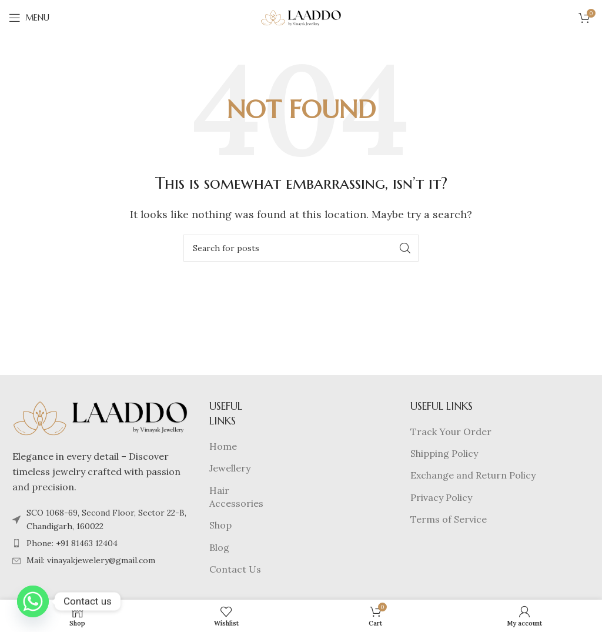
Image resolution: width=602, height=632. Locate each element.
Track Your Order (450, 431)
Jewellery (229, 468)
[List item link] (100, 543)
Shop (220, 525)
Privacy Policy (441, 497)
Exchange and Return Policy (473, 475)
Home (223, 446)
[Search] (301, 248)
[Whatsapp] (33, 601)
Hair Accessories (236, 496)
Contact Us (235, 569)
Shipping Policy (444, 453)
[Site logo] (301, 16)
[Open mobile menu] (29, 17)
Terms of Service (448, 519)
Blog (219, 547)
